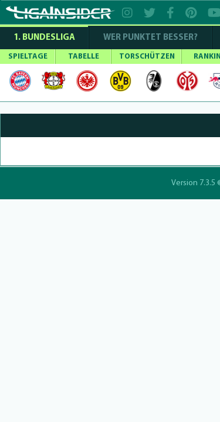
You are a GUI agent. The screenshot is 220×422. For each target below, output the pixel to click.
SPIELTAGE (28, 56)
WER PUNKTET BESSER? (150, 37)
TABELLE (83, 56)
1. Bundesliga (44, 37)
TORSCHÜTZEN (147, 56)
